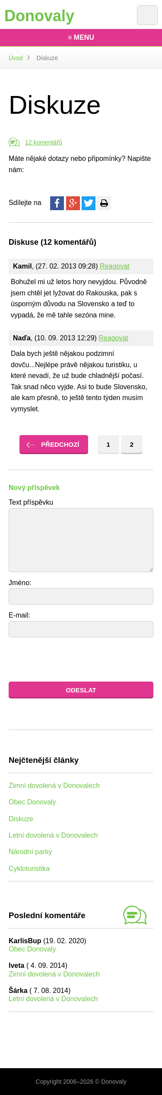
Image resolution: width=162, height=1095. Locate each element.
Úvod (16, 57)
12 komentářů (43, 142)
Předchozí (60, 444)
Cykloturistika (29, 868)
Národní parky (30, 851)
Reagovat (115, 266)
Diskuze (21, 819)
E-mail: (19, 615)
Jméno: (20, 582)
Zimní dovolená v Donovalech (54, 785)
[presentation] (74, 659)
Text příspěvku (31, 502)
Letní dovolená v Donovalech (53, 835)
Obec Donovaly (32, 802)
